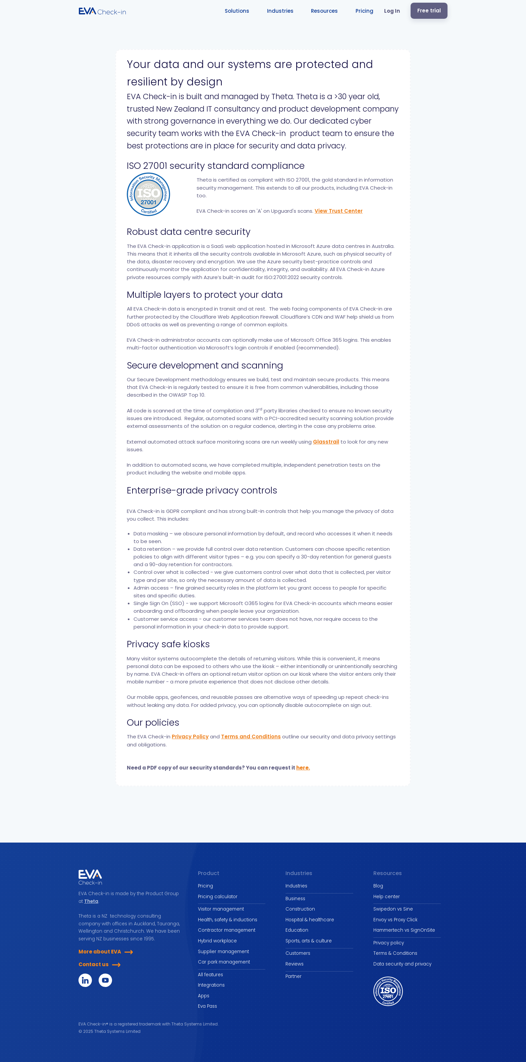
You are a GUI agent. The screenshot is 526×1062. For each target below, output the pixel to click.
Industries (296, 886)
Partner (293, 976)
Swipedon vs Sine (393, 909)
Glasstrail (326, 441)
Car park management (224, 962)
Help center (386, 896)
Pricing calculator (218, 896)
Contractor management (226, 930)
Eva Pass (207, 1006)
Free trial (429, 10)
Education (296, 930)
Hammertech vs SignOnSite (404, 930)
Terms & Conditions (395, 953)
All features (210, 975)
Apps (203, 996)
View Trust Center (339, 210)
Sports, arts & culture (308, 941)
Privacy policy (388, 943)
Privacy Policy (190, 736)
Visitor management (221, 909)
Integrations (211, 985)
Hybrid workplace (217, 941)
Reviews (294, 964)
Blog (378, 886)
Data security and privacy (402, 964)
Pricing (205, 886)
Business (295, 898)
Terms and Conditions (251, 736)
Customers (297, 953)
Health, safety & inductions (227, 920)
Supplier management (223, 951)
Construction (300, 909)
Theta (91, 901)
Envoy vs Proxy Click (395, 920)
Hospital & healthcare (309, 920)
